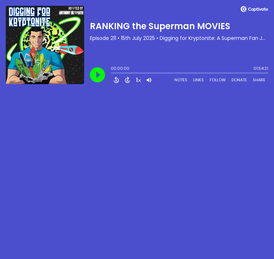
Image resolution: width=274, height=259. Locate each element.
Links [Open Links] (198, 80)
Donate (239, 80)
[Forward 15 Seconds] (127, 80)
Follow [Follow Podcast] (218, 80)
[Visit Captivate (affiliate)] (254, 10)
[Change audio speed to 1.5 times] (138, 80)
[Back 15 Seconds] (116, 80)
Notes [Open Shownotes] (180, 80)
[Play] (97, 74)
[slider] (112, 73)
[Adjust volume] (149, 80)
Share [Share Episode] (259, 80)
